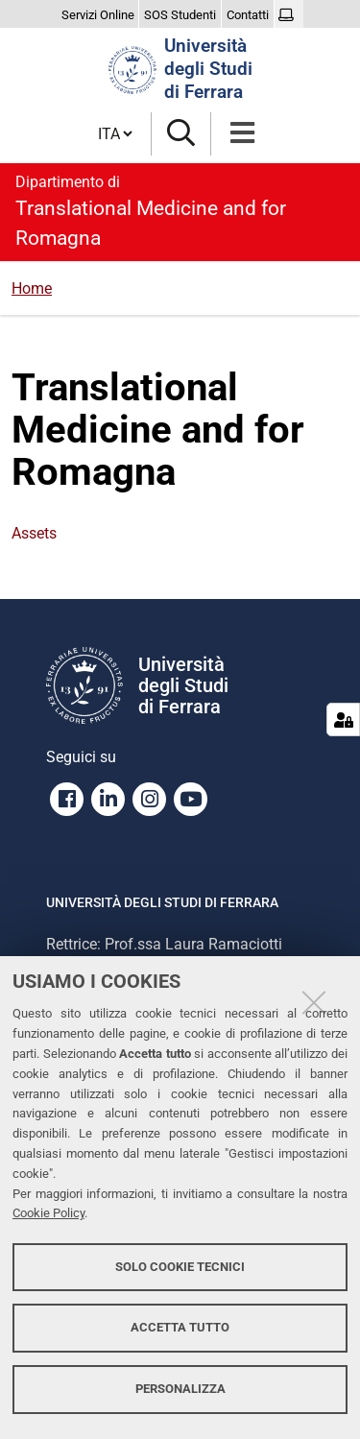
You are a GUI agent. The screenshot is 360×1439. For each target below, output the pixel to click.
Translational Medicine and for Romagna (180, 210)
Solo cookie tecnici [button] (180, 1266)
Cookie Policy (48, 1213)
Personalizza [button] (180, 1388)
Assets (34, 533)
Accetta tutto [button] (180, 1327)
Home (32, 288)
